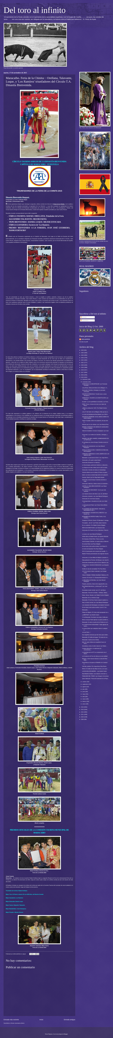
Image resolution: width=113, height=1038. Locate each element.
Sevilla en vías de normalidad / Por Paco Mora (94, 568)
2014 (82, 707)
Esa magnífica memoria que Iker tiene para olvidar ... (95, 634)
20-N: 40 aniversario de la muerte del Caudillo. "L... (95, 551)
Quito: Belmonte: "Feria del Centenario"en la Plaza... (95, 678)
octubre (84, 681)
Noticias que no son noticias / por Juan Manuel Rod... (95, 424)
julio (83, 689)
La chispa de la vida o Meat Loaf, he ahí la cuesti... (95, 467)
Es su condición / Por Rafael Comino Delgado (93, 525)
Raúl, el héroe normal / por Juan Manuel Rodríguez (95, 602)
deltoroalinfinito (85, 339)
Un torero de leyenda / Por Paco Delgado (92, 548)
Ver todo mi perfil (83, 341)
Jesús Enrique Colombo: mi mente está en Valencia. (95, 541)
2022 (82, 360)
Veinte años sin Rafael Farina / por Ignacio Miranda (95, 536)
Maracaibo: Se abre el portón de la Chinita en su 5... (95, 622)
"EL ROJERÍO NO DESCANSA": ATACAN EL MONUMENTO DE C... (93, 509)
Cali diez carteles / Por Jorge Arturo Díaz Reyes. (94, 666)
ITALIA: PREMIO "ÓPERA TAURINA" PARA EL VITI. (95, 575)
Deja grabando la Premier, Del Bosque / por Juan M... (95, 560)
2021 (82, 362)
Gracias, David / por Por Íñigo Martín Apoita (93, 477)
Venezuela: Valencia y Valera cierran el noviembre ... (95, 483)
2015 (82, 377)
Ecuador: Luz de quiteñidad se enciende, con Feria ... (95, 401)
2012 (82, 712)
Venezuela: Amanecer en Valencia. (91, 462)
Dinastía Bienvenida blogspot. (18, 197)
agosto (84, 686)
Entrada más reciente (11, 1019)
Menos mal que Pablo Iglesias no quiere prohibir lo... (95, 619)
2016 (82, 375)
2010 (82, 717)
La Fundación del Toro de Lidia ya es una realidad (95, 656)
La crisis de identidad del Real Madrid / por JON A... (95, 414)
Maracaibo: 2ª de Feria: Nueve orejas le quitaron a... (95, 600)
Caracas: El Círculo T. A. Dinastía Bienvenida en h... (95, 577)
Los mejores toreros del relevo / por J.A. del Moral (95, 493)
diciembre (85, 379)
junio (83, 691)
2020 (82, 365)
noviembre (85, 381)
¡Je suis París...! (86, 632)
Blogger (66, 1034)
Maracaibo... (85, 609)
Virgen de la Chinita (58, 204)
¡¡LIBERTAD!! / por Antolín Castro (90, 614)
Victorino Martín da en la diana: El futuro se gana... (95, 472)
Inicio (41, 1019)
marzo (84, 699)
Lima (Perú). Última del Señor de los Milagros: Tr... (95, 387)
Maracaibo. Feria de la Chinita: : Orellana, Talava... (95, 592)
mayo (84, 694)
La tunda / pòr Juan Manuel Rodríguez (92, 534)
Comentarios (84, 320)
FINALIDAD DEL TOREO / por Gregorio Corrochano (95, 676)
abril (83, 696)
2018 (82, 370)
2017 (82, 372)
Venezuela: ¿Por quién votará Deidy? (91, 460)
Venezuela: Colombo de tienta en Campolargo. (94, 470)
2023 (82, 357)
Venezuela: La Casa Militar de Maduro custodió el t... (95, 557)
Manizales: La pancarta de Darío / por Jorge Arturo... (95, 457)
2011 (82, 714)
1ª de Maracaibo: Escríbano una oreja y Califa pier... (95, 617)
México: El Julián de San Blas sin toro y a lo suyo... (95, 668)
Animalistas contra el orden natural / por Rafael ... (94, 646)
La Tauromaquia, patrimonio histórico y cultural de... (95, 465)
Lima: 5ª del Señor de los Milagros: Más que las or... (95, 411)
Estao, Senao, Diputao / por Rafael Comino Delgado (95, 595)
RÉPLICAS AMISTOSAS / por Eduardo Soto (93, 527)
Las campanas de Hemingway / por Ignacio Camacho (95, 605)
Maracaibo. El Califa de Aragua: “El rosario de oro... (95, 637)
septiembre (85, 684)
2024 (82, 355)
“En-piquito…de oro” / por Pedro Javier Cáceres (94, 522)
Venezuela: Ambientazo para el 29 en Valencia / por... (95, 562)
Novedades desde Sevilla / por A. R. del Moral (94, 590)
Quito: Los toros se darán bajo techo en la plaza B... (95, 474)
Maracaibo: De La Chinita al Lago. (91, 597)
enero (84, 704)
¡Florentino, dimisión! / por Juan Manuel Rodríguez (95, 496)
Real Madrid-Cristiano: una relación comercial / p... (95, 673)
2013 (82, 709)
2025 (82, 352)
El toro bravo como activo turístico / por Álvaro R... (95, 546)
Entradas (83, 317)
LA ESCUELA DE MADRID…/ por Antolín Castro (94, 671)
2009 (82, 719)
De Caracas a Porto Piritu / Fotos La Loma (93, 539)
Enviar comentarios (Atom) (17, 1023)
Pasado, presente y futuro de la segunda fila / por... (95, 584)
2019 (82, 367)
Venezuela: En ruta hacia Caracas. (91, 498)
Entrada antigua (69, 1019)
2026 (82, 350)
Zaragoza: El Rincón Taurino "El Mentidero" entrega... (95, 520)
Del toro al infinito (35, 10)
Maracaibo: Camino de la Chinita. (90, 639)
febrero (84, 701)
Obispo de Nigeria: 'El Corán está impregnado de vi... (95, 612)
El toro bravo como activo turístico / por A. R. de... (94, 607)
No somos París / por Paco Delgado (91, 544)
